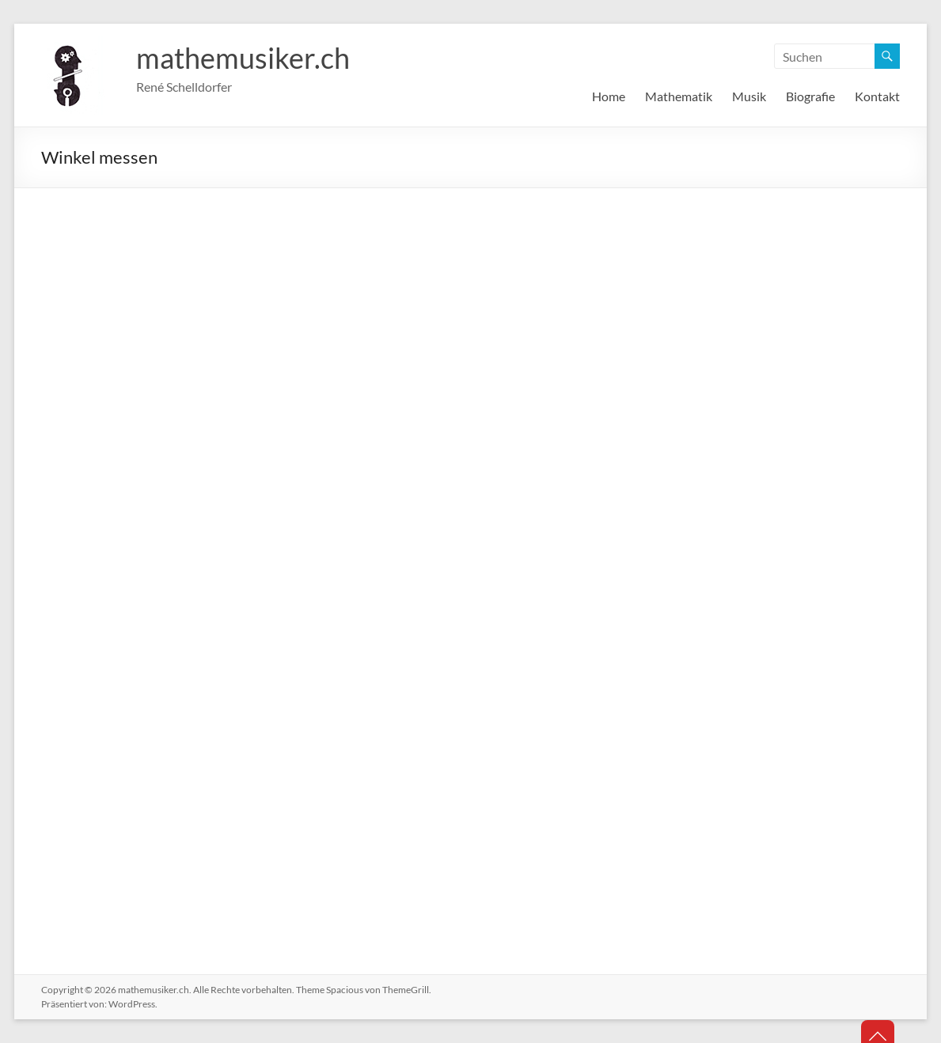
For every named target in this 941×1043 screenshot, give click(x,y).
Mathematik (678, 96)
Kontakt (877, 96)
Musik (749, 96)
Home (608, 96)
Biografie (810, 96)
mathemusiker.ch (243, 57)
